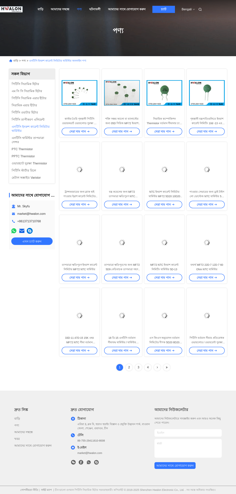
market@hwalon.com (31, 213)
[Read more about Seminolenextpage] (157, 367)
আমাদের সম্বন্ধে (60, 9)
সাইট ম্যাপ (46, 489)
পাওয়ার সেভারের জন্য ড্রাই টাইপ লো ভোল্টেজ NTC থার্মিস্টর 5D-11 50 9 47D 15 (206, 196)
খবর (17, 438)
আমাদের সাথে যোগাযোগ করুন (126, 9)
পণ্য (79, 9)
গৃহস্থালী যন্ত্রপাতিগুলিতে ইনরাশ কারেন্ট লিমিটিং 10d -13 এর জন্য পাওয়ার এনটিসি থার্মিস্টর (206, 123)
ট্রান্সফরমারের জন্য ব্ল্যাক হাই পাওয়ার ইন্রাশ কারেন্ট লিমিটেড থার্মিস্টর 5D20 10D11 (79, 196)
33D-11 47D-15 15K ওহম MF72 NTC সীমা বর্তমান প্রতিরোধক (79, 342)
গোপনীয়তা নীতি (29, 489)
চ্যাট (163, 9)
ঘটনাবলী (95, 9)
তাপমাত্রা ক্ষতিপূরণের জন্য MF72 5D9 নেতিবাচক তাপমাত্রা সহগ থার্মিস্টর (122, 269)
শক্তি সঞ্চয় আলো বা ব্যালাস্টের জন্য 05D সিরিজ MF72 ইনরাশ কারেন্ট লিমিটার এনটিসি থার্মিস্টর (122, 123)
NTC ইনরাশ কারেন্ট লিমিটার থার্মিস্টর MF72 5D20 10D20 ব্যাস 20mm (164, 196)
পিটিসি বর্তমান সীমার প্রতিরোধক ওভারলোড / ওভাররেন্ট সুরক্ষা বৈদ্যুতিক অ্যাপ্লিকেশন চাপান (207, 342)
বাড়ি (40, 9)
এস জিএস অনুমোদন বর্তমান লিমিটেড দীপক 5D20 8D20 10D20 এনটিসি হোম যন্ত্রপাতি (164, 342)
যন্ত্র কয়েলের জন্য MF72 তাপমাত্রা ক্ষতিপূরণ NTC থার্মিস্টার (122, 196)
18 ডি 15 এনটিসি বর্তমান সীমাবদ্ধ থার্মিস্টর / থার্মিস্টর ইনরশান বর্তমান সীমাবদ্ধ (122, 342)
